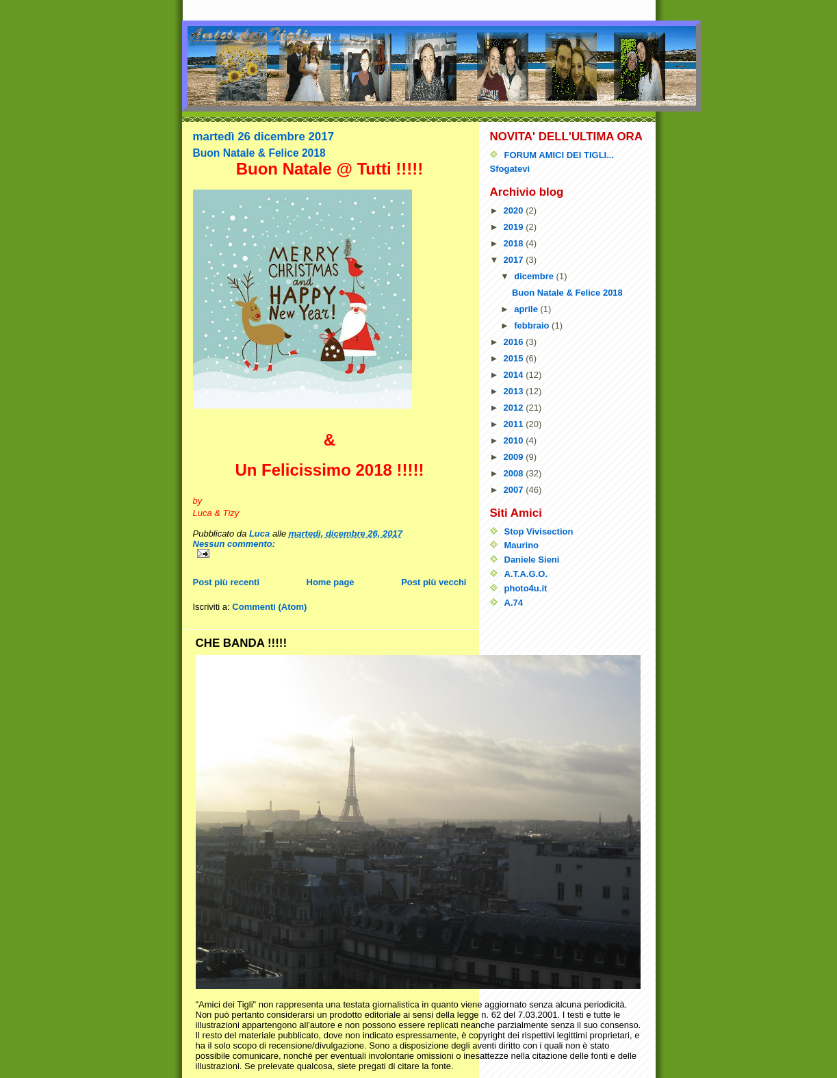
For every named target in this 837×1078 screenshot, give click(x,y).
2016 (515, 342)
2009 (515, 457)
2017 (515, 260)
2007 (515, 490)
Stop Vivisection (539, 531)
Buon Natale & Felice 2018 (259, 153)
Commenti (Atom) (269, 607)
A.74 (513, 603)
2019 (515, 227)
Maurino (521, 545)
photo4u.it (526, 588)
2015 (515, 358)
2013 (515, 391)
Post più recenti (226, 582)
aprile (527, 309)
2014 (515, 375)
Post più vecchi (433, 582)
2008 (515, 473)
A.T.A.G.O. (526, 574)
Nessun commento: (234, 544)
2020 (515, 210)
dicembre (535, 276)
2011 (515, 424)
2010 (515, 440)
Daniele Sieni (532, 559)
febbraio (533, 325)
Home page (331, 582)
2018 (515, 243)
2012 (515, 407)
